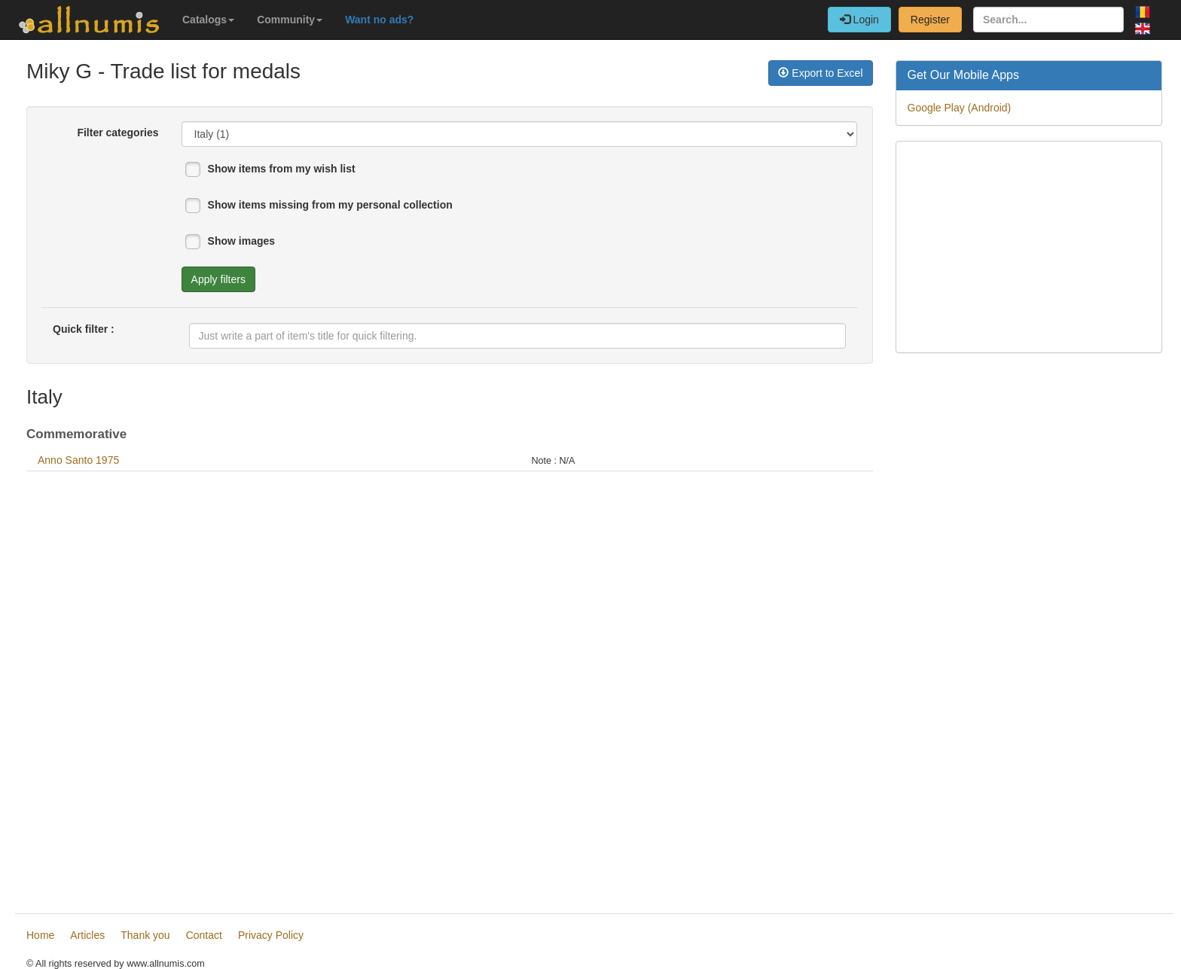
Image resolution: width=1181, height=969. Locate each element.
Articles (87, 935)
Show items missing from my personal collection (330, 205)
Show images (241, 241)
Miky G (59, 71)
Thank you (145, 935)
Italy (44, 396)
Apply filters (218, 279)
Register (930, 20)
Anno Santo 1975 (78, 460)
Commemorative (76, 434)
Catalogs (208, 20)
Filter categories (117, 132)
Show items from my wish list (282, 169)
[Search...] (1048, 19)
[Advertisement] (449, 686)
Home (40, 935)
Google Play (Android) (960, 108)
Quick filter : (83, 329)
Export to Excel (820, 73)
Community (289, 20)
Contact (204, 935)
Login (859, 20)
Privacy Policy (271, 935)
